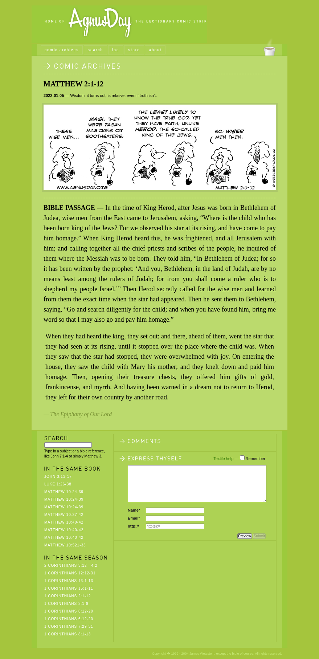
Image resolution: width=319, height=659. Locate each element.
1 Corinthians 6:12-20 (68, 611)
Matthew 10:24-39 (63, 492)
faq (115, 50)
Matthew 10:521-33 (65, 545)
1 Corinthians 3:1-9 (66, 604)
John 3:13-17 (58, 477)
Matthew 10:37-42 (63, 515)
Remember (255, 458)
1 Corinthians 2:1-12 (67, 596)
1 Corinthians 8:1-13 (67, 634)
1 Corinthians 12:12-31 (70, 573)
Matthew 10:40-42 (63, 522)
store (134, 50)
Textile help (223, 458)
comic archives (62, 50)
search (95, 50)
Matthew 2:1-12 (73, 84)
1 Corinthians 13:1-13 (68, 581)
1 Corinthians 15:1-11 (68, 588)
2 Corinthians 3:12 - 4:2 (70, 566)
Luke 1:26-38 (57, 484)
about (155, 50)
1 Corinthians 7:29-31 (68, 627)
